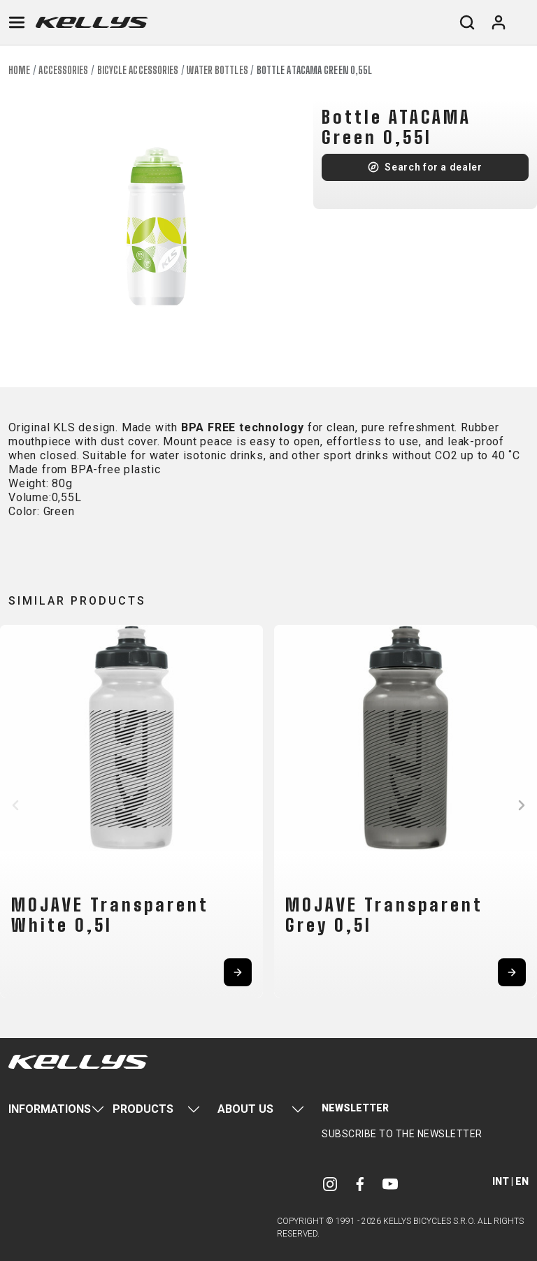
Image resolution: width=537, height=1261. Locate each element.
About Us (245, 1109)
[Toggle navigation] (16, 22)
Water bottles (217, 70)
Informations (49, 1109)
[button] (15, 805)
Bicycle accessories (138, 70)
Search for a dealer (433, 167)
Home (19, 70)
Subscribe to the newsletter (402, 1133)
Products (143, 1109)
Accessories (63, 70)
